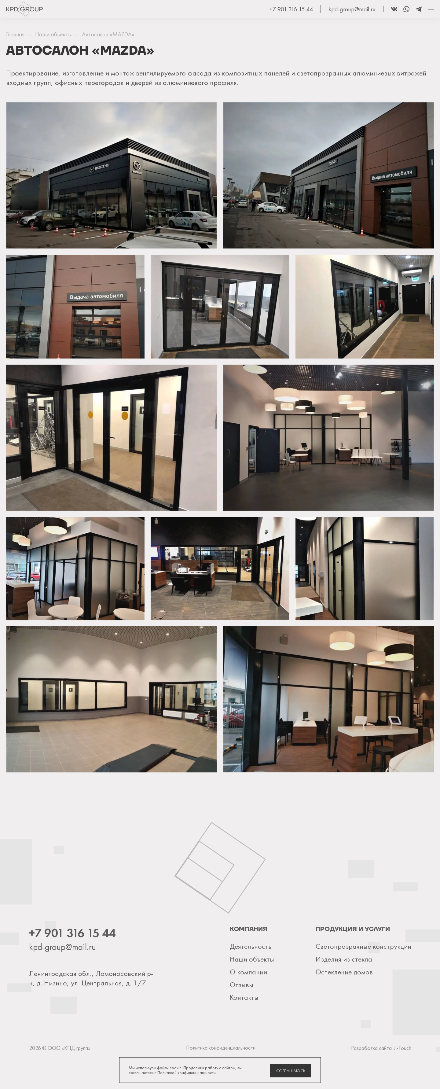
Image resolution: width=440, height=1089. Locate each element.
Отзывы (241, 1012)
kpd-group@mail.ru (352, 9)
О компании (248, 999)
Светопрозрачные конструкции (363, 974)
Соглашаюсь (290, 1070)
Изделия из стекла (343, 987)
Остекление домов (344, 999)
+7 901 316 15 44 (291, 9)
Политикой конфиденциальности (186, 1072)
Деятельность (249, 974)
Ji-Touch (402, 1075)
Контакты (243, 1024)
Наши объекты (251, 987)
